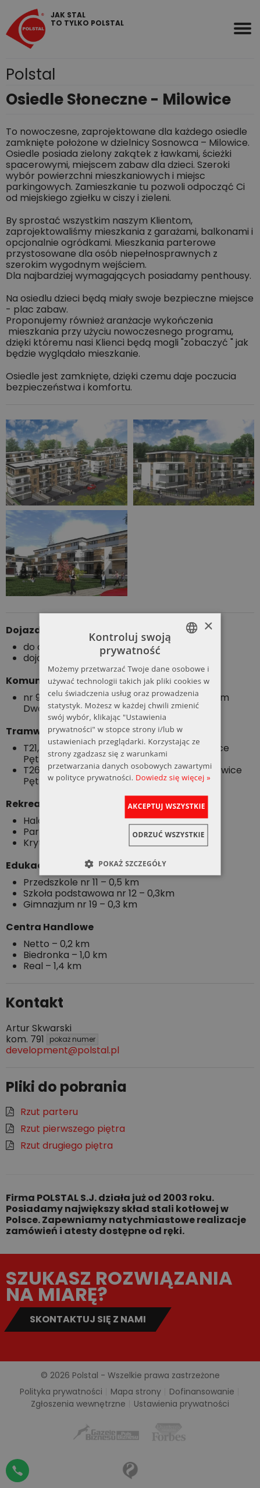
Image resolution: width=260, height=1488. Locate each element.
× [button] (208, 626)
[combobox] (192, 627)
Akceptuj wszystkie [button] (166, 807)
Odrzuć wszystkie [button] (169, 835)
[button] (130, 863)
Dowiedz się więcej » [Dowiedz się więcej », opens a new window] (173, 778)
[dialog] (130, 744)
